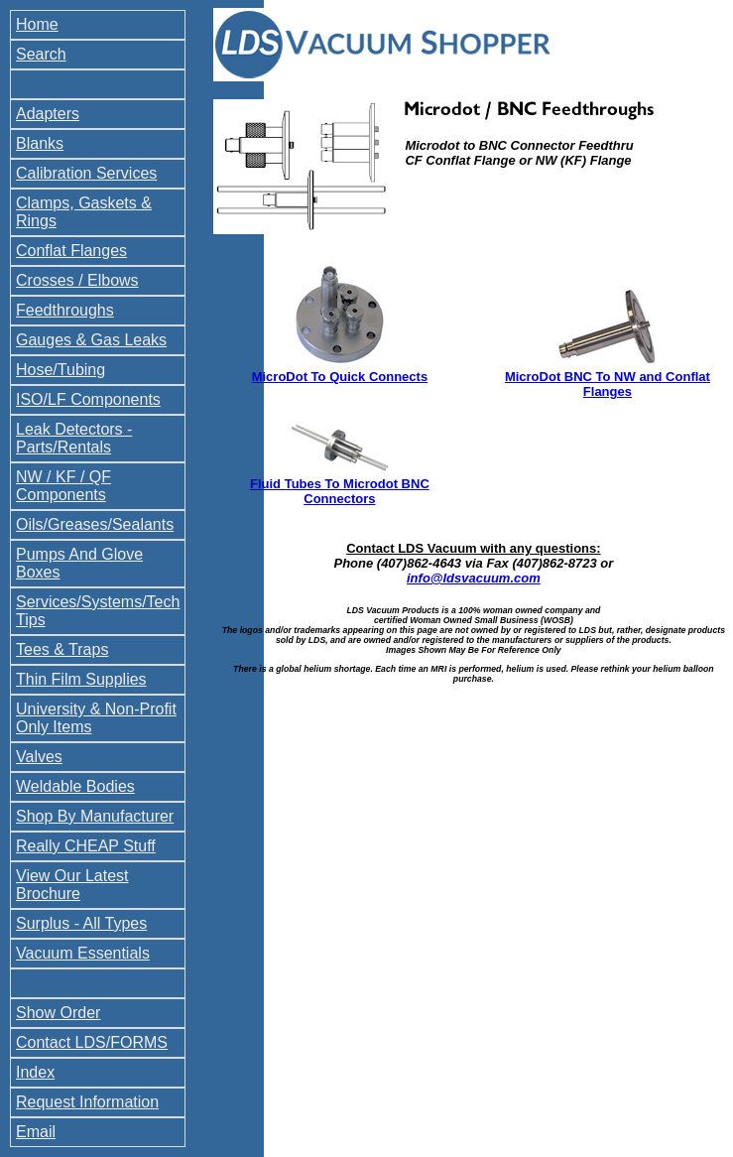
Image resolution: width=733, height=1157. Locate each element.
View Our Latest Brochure (72, 884)
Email (36, 1131)
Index (35, 1072)
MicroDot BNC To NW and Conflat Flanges (607, 384)
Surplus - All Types (81, 923)
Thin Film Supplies (81, 679)
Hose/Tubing (60, 369)
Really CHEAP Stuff (86, 845)
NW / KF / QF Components (63, 485)
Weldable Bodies (75, 786)
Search (41, 54)
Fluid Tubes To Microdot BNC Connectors (339, 491)
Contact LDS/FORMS (92, 1042)
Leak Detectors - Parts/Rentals (74, 438)
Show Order (58, 1012)
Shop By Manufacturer (95, 816)
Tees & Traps (62, 649)
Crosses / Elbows (77, 280)
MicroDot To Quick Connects (340, 376)
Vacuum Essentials (83, 953)
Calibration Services (86, 173)
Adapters (47, 113)
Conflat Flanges (71, 250)
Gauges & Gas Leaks (91, 339)
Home (37, 24)
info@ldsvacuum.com (474, 578)
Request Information (87, 1101)
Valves (39, 756)
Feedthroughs (65, 310)
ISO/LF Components (88, 399)
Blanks (39, 143)
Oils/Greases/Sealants (95, 524)
